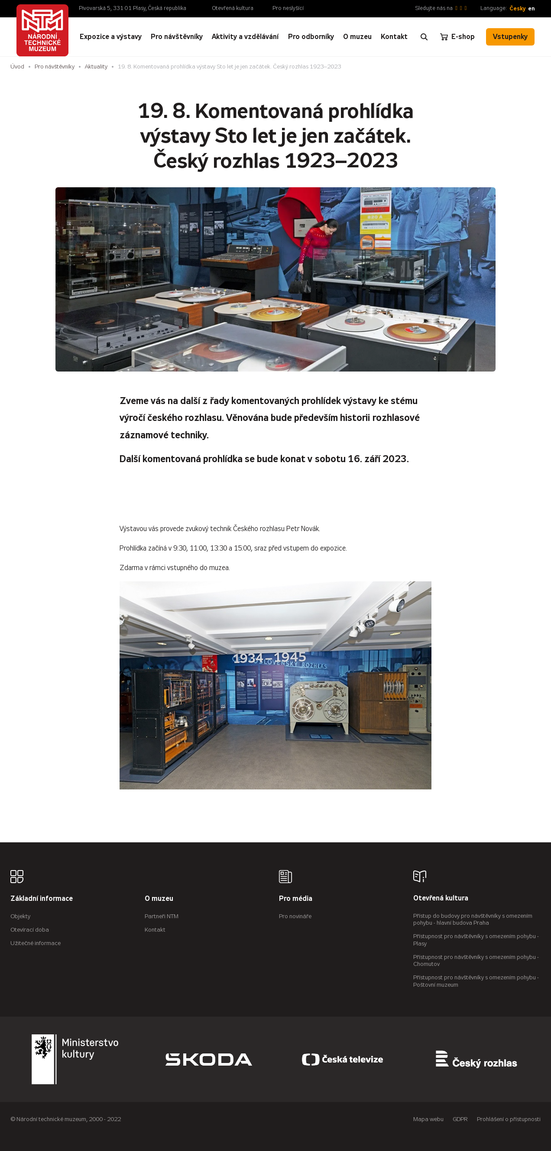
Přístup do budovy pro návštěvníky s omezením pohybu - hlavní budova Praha (472, 919)
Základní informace (41, 899)
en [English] (531, 8)
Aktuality (96, 66)
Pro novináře (295, 916)
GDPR (460, 1119)
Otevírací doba (29, 929)
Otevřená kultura (232, 8)
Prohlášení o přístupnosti (509, 1119)
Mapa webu (428, 1119)
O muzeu (159, 899)
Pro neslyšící (288, 8)
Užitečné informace (35, 943)
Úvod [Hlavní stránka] (17, 66)
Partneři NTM (161, 916)
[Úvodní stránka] (42, 30)
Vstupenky (510, 37)
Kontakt (155, 929)
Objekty (20, 916)
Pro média (295, 899)
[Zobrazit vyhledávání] (424, 37)
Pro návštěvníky (55, 66)
